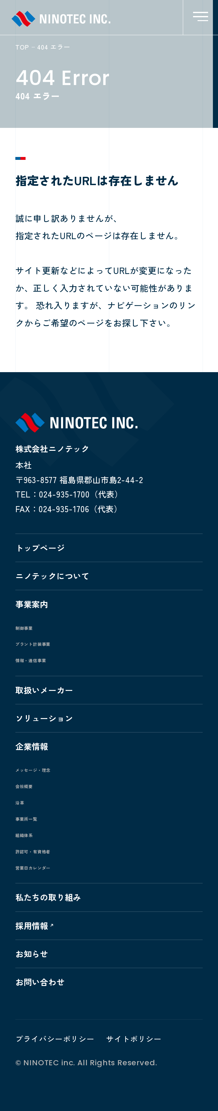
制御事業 (24, 628)
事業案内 (31, 604)
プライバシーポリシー (55, 1038)
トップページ (40, 547)
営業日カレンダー (33, 868)
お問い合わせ (40, 982)
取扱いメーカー (44, 690)
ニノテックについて (52, 576)
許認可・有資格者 (33, 852)
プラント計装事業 (33, 644)
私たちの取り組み (48, 897)
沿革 (19, 803)
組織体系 (24, 835)
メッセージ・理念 (33, 770)
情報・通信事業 (30, 660)
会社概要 (24, 786)
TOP (22, 46)
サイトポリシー (134, 1038)
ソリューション (44, 718)
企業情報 (31, 746)
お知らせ (31, 953)
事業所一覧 (26, 819)
